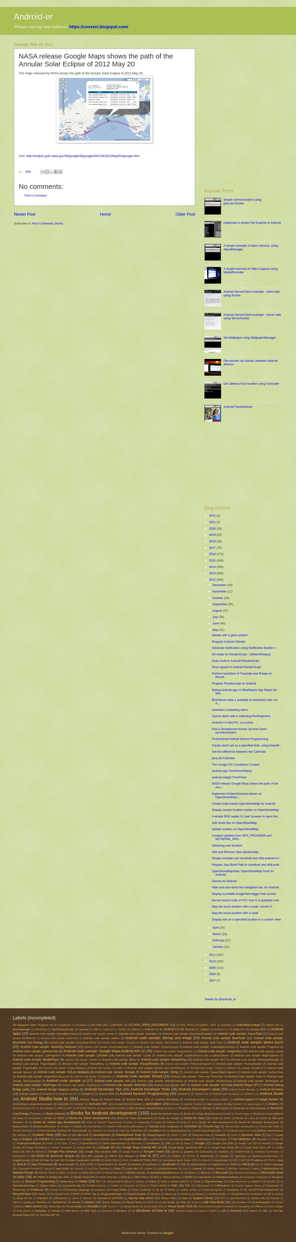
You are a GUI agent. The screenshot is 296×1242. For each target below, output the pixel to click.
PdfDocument (203, 1185)
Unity (183, 1202)
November (220, 591)
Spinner (87, 1198)
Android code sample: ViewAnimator (210, 1080)
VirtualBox (93, 1206)
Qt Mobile (169, 1190)
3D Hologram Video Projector (31, 1025)
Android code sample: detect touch (255, 1042)
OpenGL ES (273, 1181)
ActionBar (226, 1025)
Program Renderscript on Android (234, 683)
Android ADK (258, 1029)
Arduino (273, 1104)
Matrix (63, 1172)
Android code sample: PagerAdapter (35, 1063)
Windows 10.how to (151, 1210)
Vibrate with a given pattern (230, 635)
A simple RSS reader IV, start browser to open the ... (246, 816)
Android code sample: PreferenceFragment (188, 1064)
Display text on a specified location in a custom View (246, 919)
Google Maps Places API (257, 1147)
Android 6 (239, 1029)
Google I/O (107, 1147)
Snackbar (42, 1198)
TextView (41, 1202)
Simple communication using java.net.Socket (242, 201)
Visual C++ (113, 1206)
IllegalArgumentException (265, 1156)
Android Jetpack (28, 1093)
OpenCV (256, 1181)
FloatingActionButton (28, 1143)
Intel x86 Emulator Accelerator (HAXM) (77, 1160)
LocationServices (167, 1168)
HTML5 (176, 1156)
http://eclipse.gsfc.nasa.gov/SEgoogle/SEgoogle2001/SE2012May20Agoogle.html (82, 156)
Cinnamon (97, 1130)
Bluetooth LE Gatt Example (250, 1108)
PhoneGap (19, 1189)
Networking (67, 1181)
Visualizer (244, 1206)
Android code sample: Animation (138, 1033)
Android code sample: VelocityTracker (160, 1080)
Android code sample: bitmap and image (158, 1038)
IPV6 (270, 1160)
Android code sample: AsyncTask (240, 1033)
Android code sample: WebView (126, 1085)
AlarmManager (21, 1029)
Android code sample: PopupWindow (134, 1063)
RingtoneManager (111, 1194)
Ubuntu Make (134, 1202)
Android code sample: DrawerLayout (155, 1047)
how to (145, 1156)
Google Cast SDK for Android (254, 1143)
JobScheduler (199, 1164)
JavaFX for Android (129, 1164)
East (268, 1135)
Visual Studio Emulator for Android (216, 1206)
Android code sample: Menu (119, 1059)
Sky (30, 1198)
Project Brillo (118, 1189)
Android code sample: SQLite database (63, 1072)
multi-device (204, 1177)
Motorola (126, 1177)
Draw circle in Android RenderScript (235, 660)
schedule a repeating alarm (230, 709)
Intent (125, 1160)
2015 (212, 560)
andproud (108, 1029)
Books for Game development (89, 1118)
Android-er (33, 16)
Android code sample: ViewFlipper (258, 1080)
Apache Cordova (194, 1104)
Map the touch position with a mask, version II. (242, 906)
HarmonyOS (19, 1156)
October (218, 598)
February (219, 940)
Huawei (224, 1156)
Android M (49, 1094)
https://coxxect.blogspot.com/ (98, 27)
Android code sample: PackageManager (255, 1059)
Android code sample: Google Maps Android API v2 (104, 1051)
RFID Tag (90, 1194)
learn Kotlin (62, 1168)
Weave (56, 1210)
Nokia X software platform (175, 1181)
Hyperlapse (241, 1156)
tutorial (76, 1202)
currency (22, 1135)
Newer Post (24, 214)
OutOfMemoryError (96, 1185)
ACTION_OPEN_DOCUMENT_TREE (196, 1025)
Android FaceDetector (237, 406)
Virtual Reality (74, 1206)
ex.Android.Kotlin (131, 1139)
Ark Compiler (46, 1108)
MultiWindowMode (228, 1177)
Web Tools (90, 1210)
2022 (212, 515)
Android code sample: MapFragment (256, 1055)
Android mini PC (68, 1094)
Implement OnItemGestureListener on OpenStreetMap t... (237, 795)
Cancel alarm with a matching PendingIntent (241, 716)
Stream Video (169, 1198)
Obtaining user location (227, 845)
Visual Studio (131, 1206)
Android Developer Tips (103, 1089)
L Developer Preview (28, 1168)
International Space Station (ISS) (180, 1160)
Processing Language (76, 1189)
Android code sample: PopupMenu (83, 1063)
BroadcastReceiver (44, 1126)
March (217, 934)
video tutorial (33, 1206)
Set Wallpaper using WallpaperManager (249, 337)
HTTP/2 (191, 1156)
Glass (187, 1143)
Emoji (74, 1139)
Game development (114, 1143)
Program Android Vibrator (228, 641)
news (83, 1181)
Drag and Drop (201, 1135)
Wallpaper (41, 1210)
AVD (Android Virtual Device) (146, 1108)
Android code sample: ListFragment (38, 1055)
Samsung (170, 1194)
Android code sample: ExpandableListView (209, 1047)
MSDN (189, 1177)
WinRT (213, 1211)
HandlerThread (242, 1151)
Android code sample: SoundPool (245, 1068)
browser (65, 1126)
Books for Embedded (28, 1118)
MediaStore (191, 1172)
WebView (107, 1211)
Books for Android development (104, 1113)
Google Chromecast (36, 1147)
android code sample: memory (81, 1059)
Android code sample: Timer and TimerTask (197, 1076)
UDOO (150, 1202)
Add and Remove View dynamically (235, 852)
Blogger (168, 1233)
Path (174, 1185)
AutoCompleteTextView (112, 1108)
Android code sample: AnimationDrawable (188, 1033)
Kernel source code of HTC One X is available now (245, 900)
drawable (220, 1135)
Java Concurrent (42, 1164)
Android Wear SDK (138, 1099)
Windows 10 (123, 1210)
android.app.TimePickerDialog (232, 771)
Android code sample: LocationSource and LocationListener (192, 1055)
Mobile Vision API (84, 1177)
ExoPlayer (221, 1139)
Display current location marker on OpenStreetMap (245, 810)
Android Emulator (271, 1089)
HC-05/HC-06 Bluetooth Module (52, 1156)
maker (255, 1168)
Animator (175, 1104)
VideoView (55, 1206)
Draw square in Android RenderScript (236, 667)
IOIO (235, 1160)
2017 (212, 547)
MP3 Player (142, 1177)
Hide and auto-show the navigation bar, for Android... (246, 887)
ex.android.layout (157, 1139)
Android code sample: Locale (133, 1055)
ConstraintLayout (176, 1130)
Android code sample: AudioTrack (59, 1038)
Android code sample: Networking (163, 1059)
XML (265, 1210)
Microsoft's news (272, 1172)
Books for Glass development (135, 1118)
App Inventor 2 (236, 1104)
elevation (60, 1139)
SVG (223, 1198)
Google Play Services (62, 1151)
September (220, 604)
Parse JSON (158, 1185)
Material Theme (47, 1172)
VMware (259, 1206)
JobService (218, 1164)
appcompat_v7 (256, 1104)
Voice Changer (275, 1206)
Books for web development (216, 1122)
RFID (76, 1194)
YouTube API (48, 1215)
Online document (237, 1181)
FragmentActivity (89, 1143)
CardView (190, 1126)
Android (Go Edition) (129, 1029)
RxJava (155, 1194)
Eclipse (27, 1139)
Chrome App (211, 1126)
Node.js (140, 1181)
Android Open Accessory (226, 1094)
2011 (212, 955)
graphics (189, 1151)
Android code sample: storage (115, 1072)
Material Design (23, 1172)
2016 (212, 554)
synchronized (238, 1198)
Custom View (42, 1135)
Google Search (131, 1151)
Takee (16, 1202)
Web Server (72, 1210)
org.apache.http (71, 1185)
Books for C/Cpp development (202, 1113)
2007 (212, 980)
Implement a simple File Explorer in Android (252, 222)
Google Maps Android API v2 (141, 1147)
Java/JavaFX (105, 1164)
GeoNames (153, 1143)
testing (27, 1202)
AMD (96, 1029)
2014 (212, 567)
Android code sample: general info (35, 1051)
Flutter (49, 1143)
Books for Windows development (259, 1122)
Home (105, 214)
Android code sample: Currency (119, 1042)
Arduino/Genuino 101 (24, 1108)
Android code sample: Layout (266, 1051)
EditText (44, 1139)
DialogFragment (156, 1135)
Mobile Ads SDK (59, 1177)
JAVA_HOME (87, 1164)
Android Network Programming (144, 1093)
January (218, 946)
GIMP (168, 1143)
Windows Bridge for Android (190, 1211)
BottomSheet (20, 1126)
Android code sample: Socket (206, 1068)
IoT (244, 1160)
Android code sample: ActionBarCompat (53, 1033)
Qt (157, 1189)
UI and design (166, 1202)
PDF (187, 1185)
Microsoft (222, 1172)
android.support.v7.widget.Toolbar (256, 1099)
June (216, 623)
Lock (185, 1168)
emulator (88, 1139)
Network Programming (40, 1181)
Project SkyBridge (141, 1190)
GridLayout (206, 1151)
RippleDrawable (136, 1194)
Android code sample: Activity (98, 1034)
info (37, 1160)
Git (177, 1143)
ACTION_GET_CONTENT (107, 1025)
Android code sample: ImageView (219, 1051)
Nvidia (196, 1181)
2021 (212, 522)
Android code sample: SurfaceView (262, 1072)
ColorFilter (136, 1130)
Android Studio (271, 1093)
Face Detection (241, 1139)
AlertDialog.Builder (63, 1029)
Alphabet (84, 1029)
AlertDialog (41, 1029)
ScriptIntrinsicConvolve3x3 (247, 1194)
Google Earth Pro (86, 1147)
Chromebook (79, 1130)
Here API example (92, 1156)
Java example (66, 1164)
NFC (99, 1181)
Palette (114, 1185)
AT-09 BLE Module (86, 1108)
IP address (257, 1160)
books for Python (164, 1122)
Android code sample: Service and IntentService (156, 1068)
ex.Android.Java (106, 1139)
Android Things (89, 1099)
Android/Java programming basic (32, 1104)
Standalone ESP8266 (110, 1198)
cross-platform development (266, 1130)
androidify (63, 1104)
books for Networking (138, 1122)
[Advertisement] (243, 75)
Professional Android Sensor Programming (240, 739)
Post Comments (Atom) (47, 223)
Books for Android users (165, 1113)
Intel (46, 1160)
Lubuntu (197, 1168)
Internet (206, 1160)
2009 (212, 967)
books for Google (168, 1118)
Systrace (275, 1198)
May (216, 630)
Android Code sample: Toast (245, 1076)
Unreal (194, 1202)
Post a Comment (36, 195)
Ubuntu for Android (224, 881)
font (74, 1143)
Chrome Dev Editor (269, 1126)
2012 (212, 579)
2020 (212, 528)
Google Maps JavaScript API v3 (187, 1147)
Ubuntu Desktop (111, 1202)
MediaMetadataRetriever (165, 1172)
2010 (212, 961)
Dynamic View (251, 1135)
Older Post (185, 214)
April (216, 927)
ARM (60, 1108)
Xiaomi (253, 1210)
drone (234, 1135)
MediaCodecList (113, 1172)
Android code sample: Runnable (105, 1068)
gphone (175, 1151)
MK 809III (39, 1177)
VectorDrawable (261, 1202)
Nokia (152, 1181)
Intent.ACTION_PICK (145, 1160)
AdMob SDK (272, 1025)
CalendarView (94, 1126)
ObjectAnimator (214, 1181)
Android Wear (112, 1099)
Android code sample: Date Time (202, 1042)
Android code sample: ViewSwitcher (81, 1085)
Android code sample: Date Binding (159, 1042)
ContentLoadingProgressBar (206, 1130)
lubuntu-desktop (215, 1168)
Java (280, 1160)
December (220, 585)
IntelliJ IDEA (111, 1160)
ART (69, 1108)
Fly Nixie (62, 1143)
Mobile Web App (108, 1177)
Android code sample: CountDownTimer (72, 1042)
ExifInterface (203, 1139)
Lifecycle (78, 1168)
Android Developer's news (199, 1089)
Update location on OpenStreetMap (235, 829)
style (185, 1198)
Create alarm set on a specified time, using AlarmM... (247, 745)
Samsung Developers (192, 1194)
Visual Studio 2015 (180, 1206)
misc (21, 1177)
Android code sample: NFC (209, 1059)
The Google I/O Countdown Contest (235, 764)
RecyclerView (22, 1194)
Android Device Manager (242, 1089)
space (75, 1198)
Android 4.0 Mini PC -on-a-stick (232, 722)
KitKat (246, 1164)
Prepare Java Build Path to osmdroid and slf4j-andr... (246, 864)
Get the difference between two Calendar (239, 751)
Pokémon (37, 1189)
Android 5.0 (171, 1029)
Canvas (154, 1126)
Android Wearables (167, 1099)
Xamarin (236, 1210)
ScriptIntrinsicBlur (217, 1194)
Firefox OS (277, 1139)
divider (174, 1135)
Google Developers (62, 1147)
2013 (212, 573)
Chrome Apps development (239, 1126)
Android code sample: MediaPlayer (36, 1059)
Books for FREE (54, 1118)
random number (188, 1190)
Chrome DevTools (22, 1130)
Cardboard (172, 1126)
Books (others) (55, 1113)
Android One (201, 1094)
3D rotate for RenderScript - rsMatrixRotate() (241, 654)
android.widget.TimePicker (229, 777)
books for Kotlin (221, 1118)
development (101, 1135)
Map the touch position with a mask (235, 913)
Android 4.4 (152, 1029)
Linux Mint (132, 1168)
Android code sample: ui (65, 1081)
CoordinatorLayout (236, 1130)
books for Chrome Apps (236, 1114)
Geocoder (136, 1143)
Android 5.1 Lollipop (197, 1029)
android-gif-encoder (194, 1099)
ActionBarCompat (248, 1025)
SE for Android (275, 1194)
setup (19, 1198)
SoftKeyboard (60, 1198)
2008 (212, 974)
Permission (272, 1185)
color (122, 1130)
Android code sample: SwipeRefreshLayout (43, 1076)
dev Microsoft (80, 1135)
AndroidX (79, 1104)
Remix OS (44, 1194)
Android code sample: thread (139, 1076)
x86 (224, 1210)
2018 (212, 541)
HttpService (207, 1156)
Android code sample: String (159, 1072)
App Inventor (214, 1104)
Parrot (143, 1185)
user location (239, 1202)
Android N (87, 1093)
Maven (74, 1172)
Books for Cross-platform (268, 1113)
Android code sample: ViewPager (35, 1085)
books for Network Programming (103, 1122)
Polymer (54, 1190)
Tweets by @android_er (220, 999)
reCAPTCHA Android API (263, 1189)
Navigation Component (256, 1177)
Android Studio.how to (44, 1098)
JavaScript (169, 1164)
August (218, 610)
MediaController (135, 1172)
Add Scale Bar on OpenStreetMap (234, 823)
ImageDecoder (21, 1160)
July (216, 617)
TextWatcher (59, 1202)
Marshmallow (271, 1168)
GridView (223, 1151)
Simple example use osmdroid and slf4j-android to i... (247, 858)
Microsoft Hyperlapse (245, 1172)
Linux (116, 1168)
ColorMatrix (154, 1130)
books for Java (194, 1118)
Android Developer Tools (150, 1089)
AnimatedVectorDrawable (127, 1104)
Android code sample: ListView (87, 1055)
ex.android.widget (180, 1139)
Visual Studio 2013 (154, 1206)
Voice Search (23, 1211)
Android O (183, 1093)
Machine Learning (238, 1168)
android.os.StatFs (219, 1099)
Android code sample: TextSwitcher (92, 1076)
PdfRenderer (222, 1185)
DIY (185, 1135)
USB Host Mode (213, 1202)
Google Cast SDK (222, 1143)
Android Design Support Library (58, 1089)
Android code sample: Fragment (259, 1047)
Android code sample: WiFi (170, 1085)
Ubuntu (89, 1202)
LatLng (47, 1168)
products (100, 1189)
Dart (64, 1135)
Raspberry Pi (235, 1189)
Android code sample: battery (101, 1038)
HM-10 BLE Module (121, 1156)
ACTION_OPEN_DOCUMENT (149, 1025)
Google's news (153, 1151)
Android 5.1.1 (221, 1029)
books (37, 1113)
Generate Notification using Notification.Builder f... (245, 648)
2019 (212, 535)
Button (78, 1126)
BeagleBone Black (188, 1108)
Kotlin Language (273, 1164)
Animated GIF (98, 1104)
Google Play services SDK (101, 1151)
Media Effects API (91, 1172)
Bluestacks (222, 1108)
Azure (171, 1108)
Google (199, 1143)
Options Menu (48, 1185)
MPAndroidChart (171, 1177)
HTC (163, 1156)
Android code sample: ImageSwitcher (173, 1051)
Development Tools (128, 1135)
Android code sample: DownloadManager (106, 1047)
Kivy (257, 1164)
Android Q (249, 1094)
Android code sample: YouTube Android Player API (224, 1085)
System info (258, 1198)
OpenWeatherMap (23, 1185)
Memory (206, 1172)
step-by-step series (140, 1198)
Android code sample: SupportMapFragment (209, 1072)
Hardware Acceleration (267, 1151)
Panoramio (129, 1185)
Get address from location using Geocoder (251, 383)
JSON (233, 1164)
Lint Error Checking (98, 1168)
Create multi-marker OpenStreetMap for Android (243, 803)
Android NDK (106, 1093)
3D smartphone (62, 1025)
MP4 (156, 1177)
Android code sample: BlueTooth (223, 1038)
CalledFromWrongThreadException (125, 1126)
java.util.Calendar (223, 758)
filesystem (262, 1139)
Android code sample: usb (112, 1081)
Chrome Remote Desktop (51, 1130)
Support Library (203, 1198)
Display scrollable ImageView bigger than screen (244, 893)
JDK (183, 1164)
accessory (81, 1025)
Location (148, 1168)
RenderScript (62, 1194)
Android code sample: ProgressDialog (63, 1068)
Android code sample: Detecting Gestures (48, 1047)
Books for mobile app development (56, 1122)
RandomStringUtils (212, 1190)
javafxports (151, 1164)
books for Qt (187, 1122)
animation (154, 1104)
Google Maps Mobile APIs (226, 1147)
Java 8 (21, 1164)
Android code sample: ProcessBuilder (239, 1063)
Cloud (110, 1130)
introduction (221, 1160)
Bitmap (207, 1108)
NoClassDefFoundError (119, 1181)
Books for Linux (245, 1118)
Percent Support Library (248, 1185)
